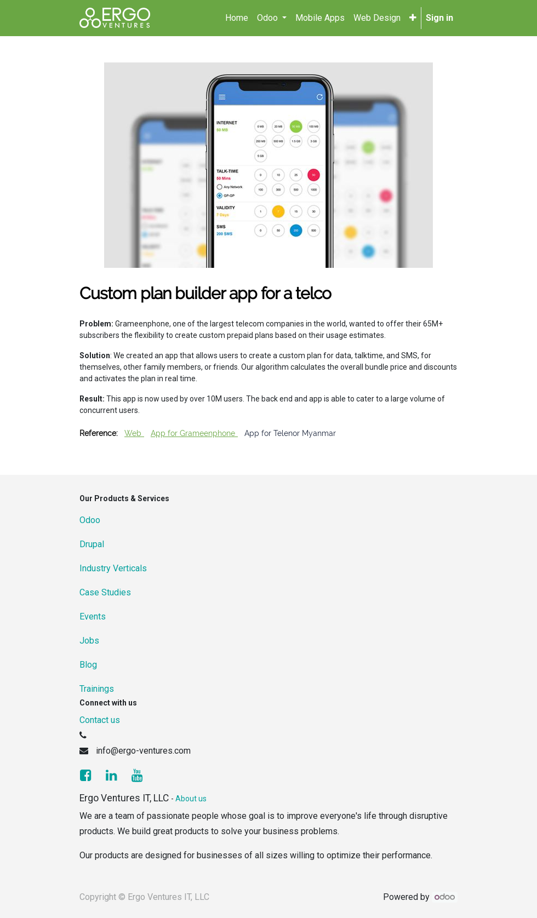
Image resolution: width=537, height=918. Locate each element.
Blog (88, 664)
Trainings (96, 689)
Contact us (99, 720)
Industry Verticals (113, 568)
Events (92, 616)
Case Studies (105, 592)
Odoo (89, 520)
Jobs (89, 640)
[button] (413, 18)
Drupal (91, 544)
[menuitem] (237, 18)
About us (191, 798)
